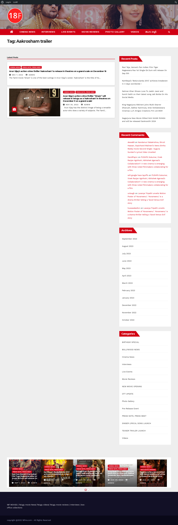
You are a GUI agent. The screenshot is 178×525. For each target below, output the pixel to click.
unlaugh (131, 193)
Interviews (48, 32)
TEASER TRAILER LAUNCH (134, 431)
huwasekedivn (134, 208)
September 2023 (129, 239)
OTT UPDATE (127, 394)
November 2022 (129, 313)
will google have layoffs (138, 175)
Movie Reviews (90, 32)
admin (30, 75)
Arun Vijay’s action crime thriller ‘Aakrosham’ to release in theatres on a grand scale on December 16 (57, 71)
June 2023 (127, 261)
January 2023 (128, 298)
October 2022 (128, 320)
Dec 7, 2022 (17, 75)
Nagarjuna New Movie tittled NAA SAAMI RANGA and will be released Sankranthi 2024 (152, 474)
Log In (8, 2)
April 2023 (126, 276)
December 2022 (129, 305)
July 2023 (126, 254)
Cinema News (27, 32)
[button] (169, 32)
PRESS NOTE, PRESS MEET (31, 67)
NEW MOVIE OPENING (132, 386)
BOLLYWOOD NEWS (131, 350)
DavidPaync (133, 157)
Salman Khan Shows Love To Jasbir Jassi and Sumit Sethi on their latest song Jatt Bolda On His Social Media (145, 94)
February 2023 (128, 290)
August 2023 (127, 246)
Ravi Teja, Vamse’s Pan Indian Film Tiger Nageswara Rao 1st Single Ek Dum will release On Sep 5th (144, 70)
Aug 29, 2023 (53, 480)
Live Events (68, 32)
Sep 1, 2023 (20, 483)
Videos (135, 32)
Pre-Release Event (130, 409)
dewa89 (131, 142)
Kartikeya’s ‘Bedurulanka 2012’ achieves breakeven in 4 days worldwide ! (57, 474)
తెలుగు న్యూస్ (151, 32)
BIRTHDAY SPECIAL (130, 342)
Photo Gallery (115, 32)
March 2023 (127, 283)
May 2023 (126, 268)
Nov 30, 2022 (72, 105)
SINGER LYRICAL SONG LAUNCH (136, 423)
